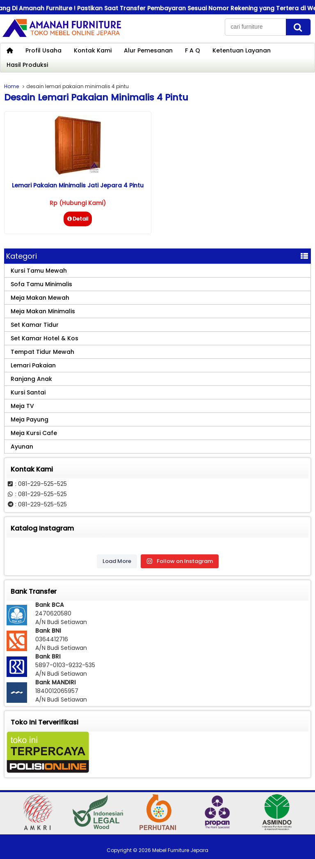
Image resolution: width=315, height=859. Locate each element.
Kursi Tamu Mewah (39, 271)
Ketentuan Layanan (241, 50)
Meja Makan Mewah (40, 298)
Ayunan (22, 446)
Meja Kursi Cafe (34, 433)
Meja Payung (29, 419)
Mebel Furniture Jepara (180, 850)
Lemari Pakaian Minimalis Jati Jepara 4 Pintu (78, 185)
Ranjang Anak (31, 379)
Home (11, 86)
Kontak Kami (93, 50)
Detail (78, 219)
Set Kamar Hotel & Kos (44, 338)
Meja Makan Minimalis (43, 311)
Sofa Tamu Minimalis (41, 284)
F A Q (192, 50)
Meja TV (22, 406)
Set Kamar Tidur (35, 325)
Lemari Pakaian (33, 365)
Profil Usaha (43, 50)
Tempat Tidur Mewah (42, 352)
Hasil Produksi (27, 65)
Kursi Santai (28, 392)
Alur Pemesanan (148, 50)
